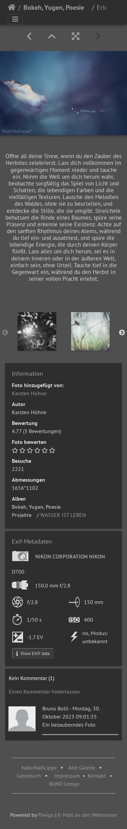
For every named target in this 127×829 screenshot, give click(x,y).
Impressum (67, 775)
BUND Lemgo (64, 783)
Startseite (12, 7)
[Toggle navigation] (15, 19)
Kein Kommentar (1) (31, 678)
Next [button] (122, 332)
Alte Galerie (81, 767)
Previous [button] (5, 332)
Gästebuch (29, 775)
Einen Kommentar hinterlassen (44, 691)
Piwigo (46, 814)
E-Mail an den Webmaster (87, 814)
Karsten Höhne (29, 393)
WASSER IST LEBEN (63, 514)
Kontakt (97, 775)
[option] (37, 331)
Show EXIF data (32, 653)
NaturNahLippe (39, 767)
